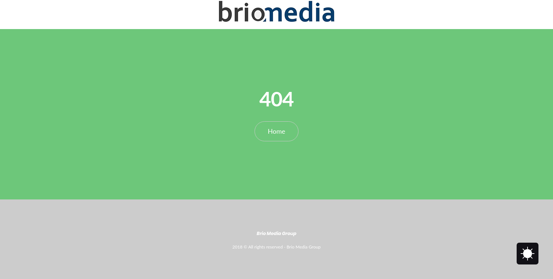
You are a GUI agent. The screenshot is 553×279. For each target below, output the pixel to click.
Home (276, 131)
